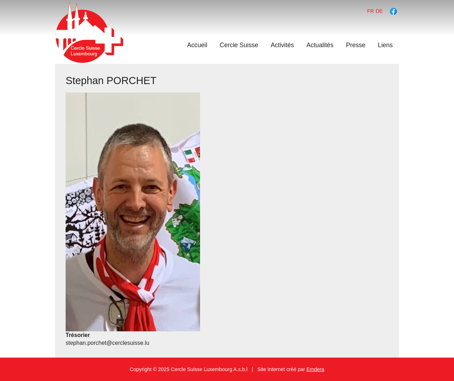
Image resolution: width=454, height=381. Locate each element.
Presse (355, 45)
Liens (385, 45)
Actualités (319, 45)
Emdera (315, 369)
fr (370, 11)
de (379, 11)
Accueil (197, 45)
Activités (282, 45)
